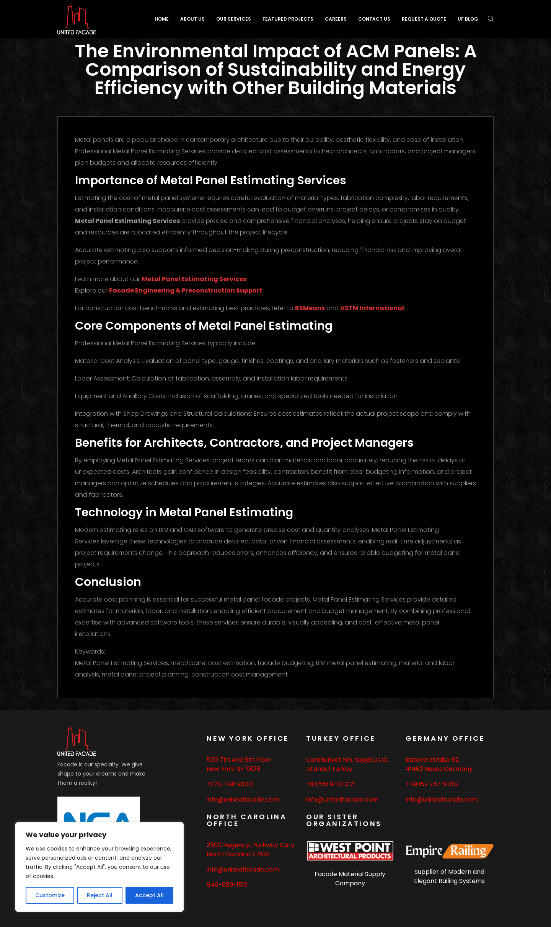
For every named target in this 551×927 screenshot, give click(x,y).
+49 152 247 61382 (432, 784)
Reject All (99, 895)
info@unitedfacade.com (243, 799)
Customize (50, 895)
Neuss (433, 768)
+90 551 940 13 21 (330, 784)
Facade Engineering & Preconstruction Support (185, 290)
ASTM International (372, 308)
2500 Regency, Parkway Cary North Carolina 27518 (250, 850)
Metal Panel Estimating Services (194, 279)
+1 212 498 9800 (229, 784)
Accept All (149, 895)
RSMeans (310, 308)
